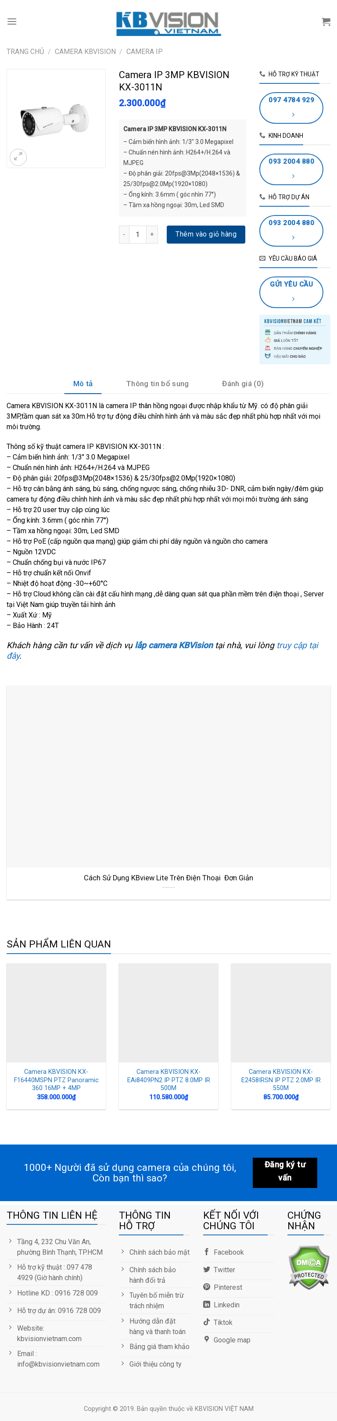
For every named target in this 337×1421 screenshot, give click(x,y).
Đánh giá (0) (243, 383)
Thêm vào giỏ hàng (206, 234)
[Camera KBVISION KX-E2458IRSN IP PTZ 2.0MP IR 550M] (280, 1012)
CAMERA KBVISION (85, 51)
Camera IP (144, 51)
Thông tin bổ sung (157, 383)
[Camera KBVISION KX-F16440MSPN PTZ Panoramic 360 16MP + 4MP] (56, 1012)
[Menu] (12, 21)
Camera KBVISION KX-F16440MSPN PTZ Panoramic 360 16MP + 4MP (56, 1080)
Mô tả (83, 383)
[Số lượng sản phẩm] (138, 234)
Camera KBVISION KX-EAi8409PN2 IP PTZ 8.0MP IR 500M (168, 1080)
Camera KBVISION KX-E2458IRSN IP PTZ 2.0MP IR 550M (281, 1080)
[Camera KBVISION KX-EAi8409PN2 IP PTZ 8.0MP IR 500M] (168, 1012)
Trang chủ (25, 51)
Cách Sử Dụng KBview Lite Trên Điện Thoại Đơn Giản (168, 878)
